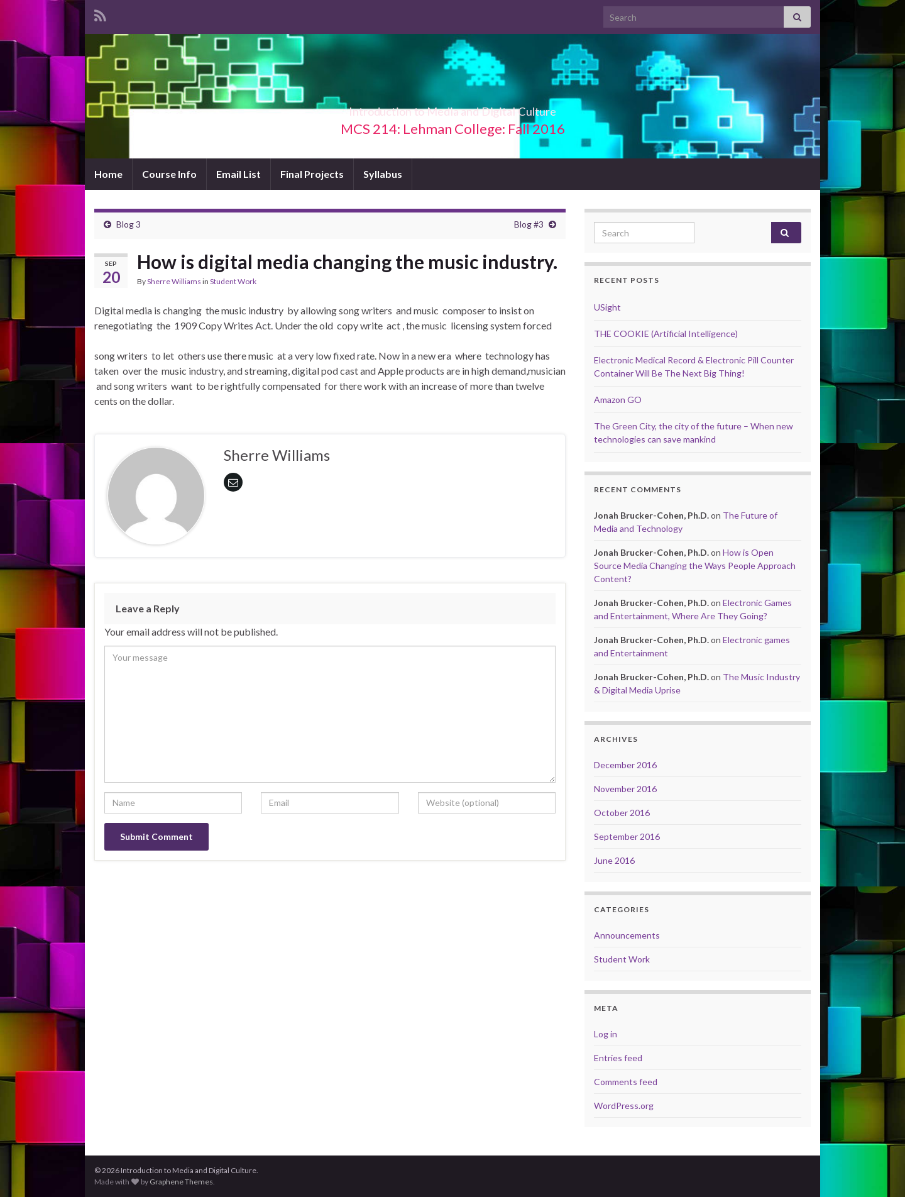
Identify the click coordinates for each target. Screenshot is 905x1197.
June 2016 (614, 860)
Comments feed (625, 1081)
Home (108, 174)
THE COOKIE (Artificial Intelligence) (666, 333)
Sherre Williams (174, 281)
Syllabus (382, 174)
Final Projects (312, 174)
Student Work (233, 281)
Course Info (169, 174)
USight (607, 307)
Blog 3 (128, 224)
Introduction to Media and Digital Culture (453, 108)
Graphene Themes (181, 1181)
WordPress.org (624, 1105)
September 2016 (627, 836)
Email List (238, 174)
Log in (605, 1034)
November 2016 (625, 788)
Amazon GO (618, 399)
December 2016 (625, 764)
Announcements (627, 935)
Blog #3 (529, 224)
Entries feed (618, 1057)
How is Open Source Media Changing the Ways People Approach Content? (695, 565)
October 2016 (622, 812)
